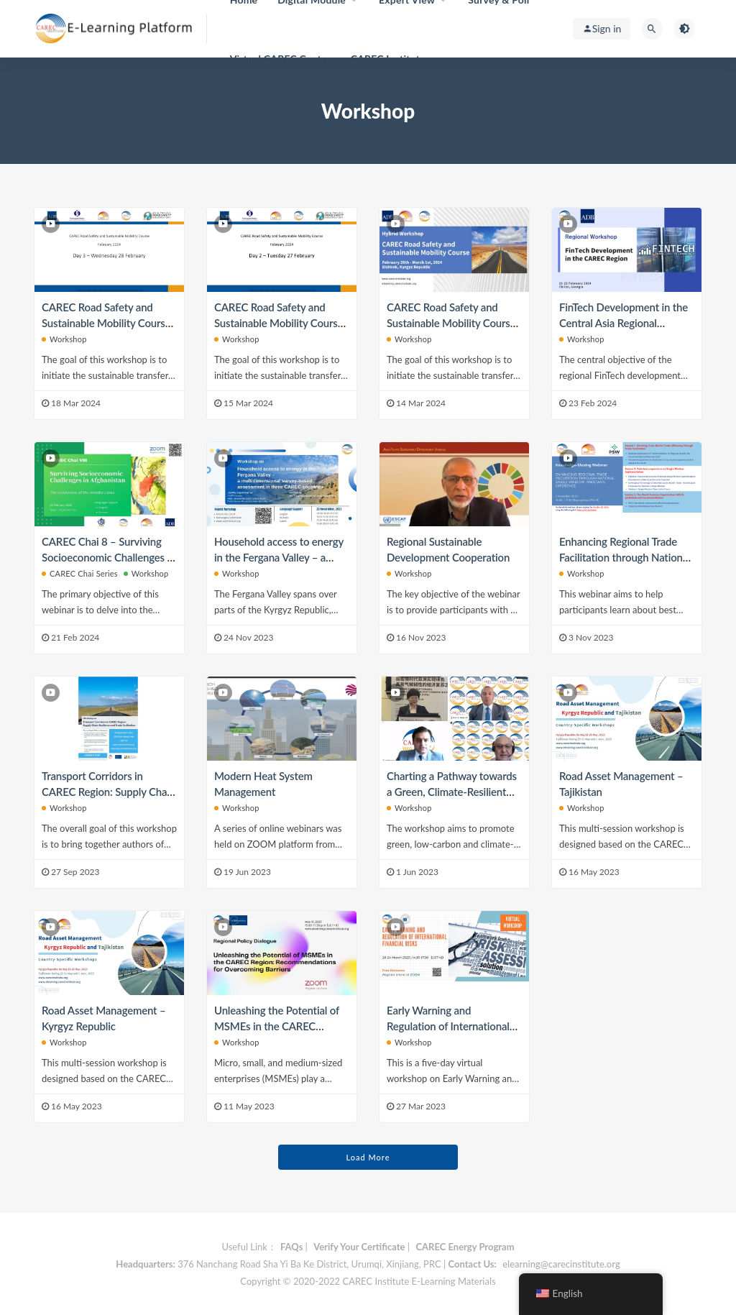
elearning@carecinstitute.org (561, 1264)
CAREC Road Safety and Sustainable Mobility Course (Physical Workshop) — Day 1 (453, 323)
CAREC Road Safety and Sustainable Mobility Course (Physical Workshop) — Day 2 (281, 323)
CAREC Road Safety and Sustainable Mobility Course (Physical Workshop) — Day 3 (108, 323)
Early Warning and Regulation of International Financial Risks (448, 1026)
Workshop (64, 339)
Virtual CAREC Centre (280, 58)
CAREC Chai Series (80, 573)
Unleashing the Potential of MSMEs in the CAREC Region (276, 1026)
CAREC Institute (388, 58)
